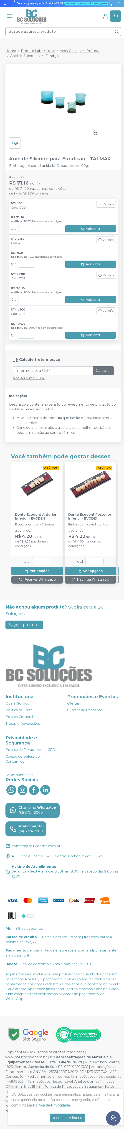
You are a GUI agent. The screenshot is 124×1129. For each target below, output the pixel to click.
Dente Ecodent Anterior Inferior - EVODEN (35, 516)
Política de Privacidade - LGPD (30, 750)
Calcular (103, 370)
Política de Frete (19, 710)
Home (10, 51)
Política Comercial (20, 717)
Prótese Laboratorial (38, 51)
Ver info (106, 204)
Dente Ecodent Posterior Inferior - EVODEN (89, 516)
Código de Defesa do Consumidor (22, 759)
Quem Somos (17, 703)
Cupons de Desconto (84, 710)
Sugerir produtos (24, 625)
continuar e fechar (67, 1118)
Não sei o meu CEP (29, 378)
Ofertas (73, 703)
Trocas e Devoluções (22, 724)
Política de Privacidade (51, 1105)
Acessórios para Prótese (80, 51)
